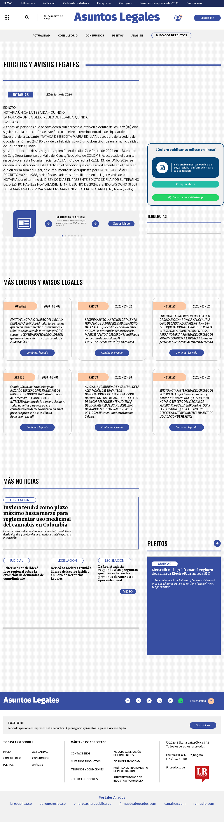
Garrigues (125, 3)
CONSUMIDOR (95, 35)
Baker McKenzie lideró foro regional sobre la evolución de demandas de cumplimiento (23, 573)
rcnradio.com (203, 804)
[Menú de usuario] (177, 18)
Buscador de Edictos (171, 35)
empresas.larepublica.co (92, 804)
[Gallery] (72, 221)
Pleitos (157, 543)
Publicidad (49, 3)
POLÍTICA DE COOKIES (84, 779)
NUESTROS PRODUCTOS (86, 761)
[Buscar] (27, 18)
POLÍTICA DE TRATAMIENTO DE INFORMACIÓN (131, 769)
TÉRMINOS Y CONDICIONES (87, 769)
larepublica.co (21, 804)
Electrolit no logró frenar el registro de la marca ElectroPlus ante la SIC (182, 572)
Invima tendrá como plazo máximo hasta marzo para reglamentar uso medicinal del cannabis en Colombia (37, 516)
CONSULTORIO (68, 35)
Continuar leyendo (37, 352)
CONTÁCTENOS (80, 753)
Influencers (28, 3)
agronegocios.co (53, 804)
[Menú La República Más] (6, 18)
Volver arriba (202, 701)
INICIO (7, 751)
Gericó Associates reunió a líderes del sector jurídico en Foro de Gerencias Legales (71, 573)
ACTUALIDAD (41, 35)
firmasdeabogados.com (137, 804)
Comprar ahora (185, 184)
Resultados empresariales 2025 (159, 3)
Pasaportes (104, 3)
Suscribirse (207, 17)
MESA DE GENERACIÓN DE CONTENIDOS (127, 753)
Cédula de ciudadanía (76, 3)
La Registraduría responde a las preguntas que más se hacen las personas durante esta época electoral (118, 573)
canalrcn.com (175, 804)
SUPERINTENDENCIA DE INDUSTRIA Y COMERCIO (128, 779)
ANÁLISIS (137, 35)
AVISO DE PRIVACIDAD (127, 761)
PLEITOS (118, 35)
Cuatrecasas (194, 3)
